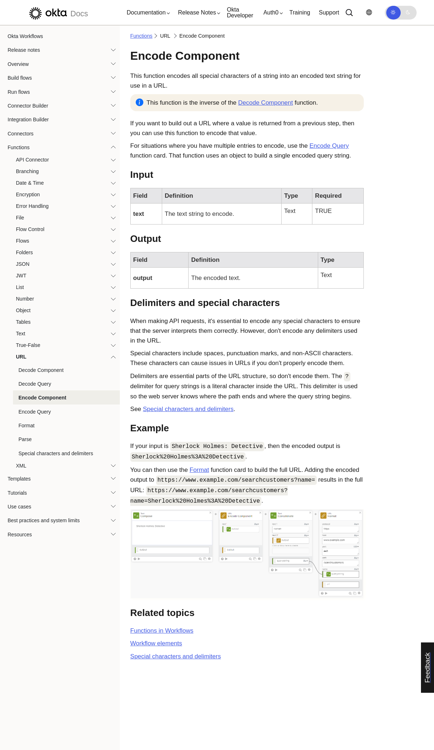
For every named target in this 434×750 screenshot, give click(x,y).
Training (300, 12)
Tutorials (17, 493)
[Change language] (369, 12)
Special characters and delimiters (55, 453)
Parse (25, 439)
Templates (19, 479)
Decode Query (34, 384)
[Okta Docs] (57, 12)
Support (329, 12)
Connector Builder (28, 106)
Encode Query (34, 412)
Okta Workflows (25, 36)
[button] (146, 12)
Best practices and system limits (44, 520)
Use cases (19, 507)
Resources (20, 534)
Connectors (21, 134)
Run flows (19, 92)
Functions (19, 147)
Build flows (20, 78)
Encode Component (42, 398)
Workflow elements (156, 643)
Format (26, 425)
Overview (18, 64)
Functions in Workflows (161, 630)
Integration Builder (28, 119)
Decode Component (41, 370)
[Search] (349, 12)
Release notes (24, 50)
